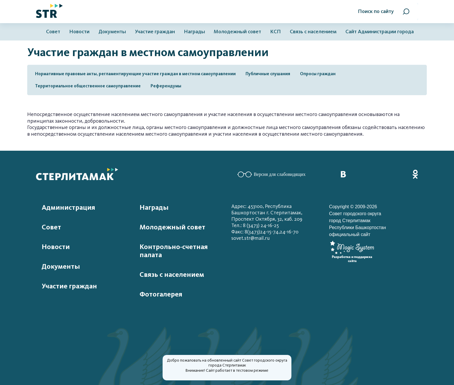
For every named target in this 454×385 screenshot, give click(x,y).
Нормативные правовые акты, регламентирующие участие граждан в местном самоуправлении (135, 73)
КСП (275, 32)
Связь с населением (313, 32)
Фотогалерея (161, 294)
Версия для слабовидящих (271, 174)
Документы (112, 32)
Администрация (68, 207)
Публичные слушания (268, 73)
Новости (79, 32)
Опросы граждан (318, 73)
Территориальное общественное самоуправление (88, 86)
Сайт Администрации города (379, 32)
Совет (53, 32)
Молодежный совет (237, 32)
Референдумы (166, 86)
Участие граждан (155, 32)
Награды (194, 32)
